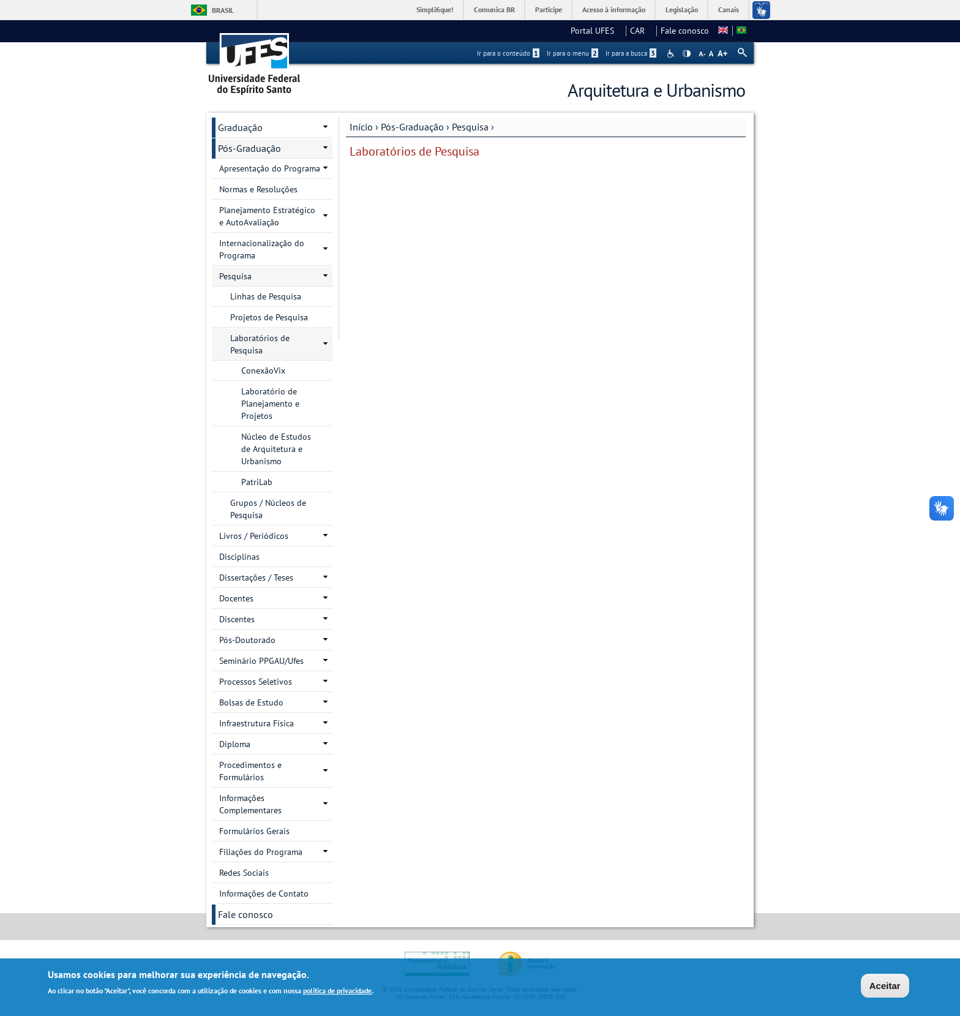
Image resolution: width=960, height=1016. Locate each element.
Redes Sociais (244, 872)
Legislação (682, 9)
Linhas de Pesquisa (265, 296)
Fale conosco (685, 30)
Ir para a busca (631, 53)
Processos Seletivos (255, 681)
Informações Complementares (250, 804)
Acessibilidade (672, 54)
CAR (641, 30)
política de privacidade (337, 991)
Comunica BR (494, 9)
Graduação (240, 127)
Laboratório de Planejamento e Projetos (270, 403)
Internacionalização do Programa (261, 249)
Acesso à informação (613, 9)
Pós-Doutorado (247, 639)
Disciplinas (239, 556)
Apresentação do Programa (269, 168)
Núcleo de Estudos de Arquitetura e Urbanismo (276, 449)
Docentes (236, 598)
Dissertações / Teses (256, 577)
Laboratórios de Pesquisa (260, 344)
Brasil (223, 10)
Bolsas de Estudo (251, 702)
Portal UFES (596, 30)
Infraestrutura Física (256, 723)
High (686, 54)
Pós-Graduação (412, 127)
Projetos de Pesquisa (269, 317)
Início (361, 127)
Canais (728, 9)
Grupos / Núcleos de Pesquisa (268, 509)
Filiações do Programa (260, 851)
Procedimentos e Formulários (250, 771)
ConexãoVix (263, 370)
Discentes (237, 619)
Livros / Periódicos (253, 535)
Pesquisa (470, 127)
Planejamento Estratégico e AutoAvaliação (267, 216)
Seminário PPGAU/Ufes (261, 660)
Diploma (234, 744)
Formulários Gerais (254, 831)
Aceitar (885, 986)
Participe (548, 9)
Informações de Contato (264, 893)
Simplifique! (435, 9)
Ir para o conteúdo (508, 53)
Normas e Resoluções (258, 189)
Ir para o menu (572, 53)
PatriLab (256, 481)
